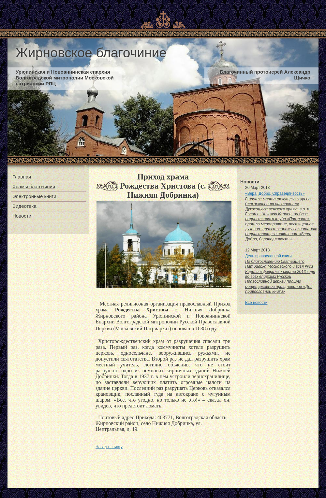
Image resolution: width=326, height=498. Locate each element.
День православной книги (268, 256)
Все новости (256, 302)
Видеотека (24, 206)
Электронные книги (34, 196)
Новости (21, 216)
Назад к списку (109, 447)
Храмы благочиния (33, 186)
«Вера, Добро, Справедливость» (274, 193)
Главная (21, 176)
